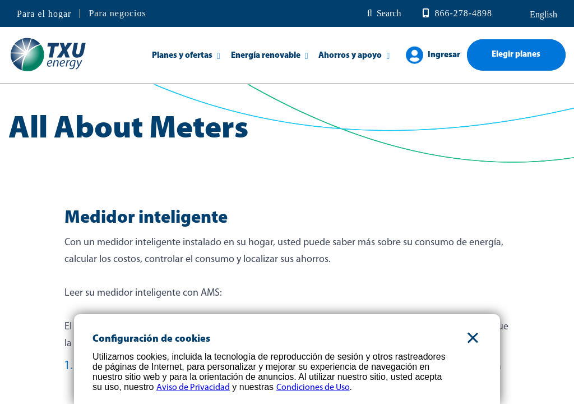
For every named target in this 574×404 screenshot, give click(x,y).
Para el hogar (44, 14)
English (542, 14)
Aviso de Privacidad (193, 387)
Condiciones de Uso (313, 387)
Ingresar (444, 55)
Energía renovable (265, 56)
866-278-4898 (463, 13)
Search (389, 13)
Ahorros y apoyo (350, 56)
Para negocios (117, 13)
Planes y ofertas (182, 56)
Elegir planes (516, 54)
